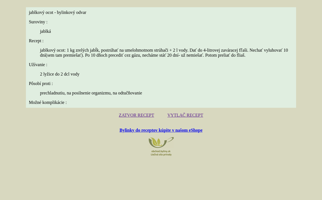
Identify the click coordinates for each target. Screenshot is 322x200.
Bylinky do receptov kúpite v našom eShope (161, 129)
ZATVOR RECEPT (138, 115)
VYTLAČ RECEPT (183, 115)
